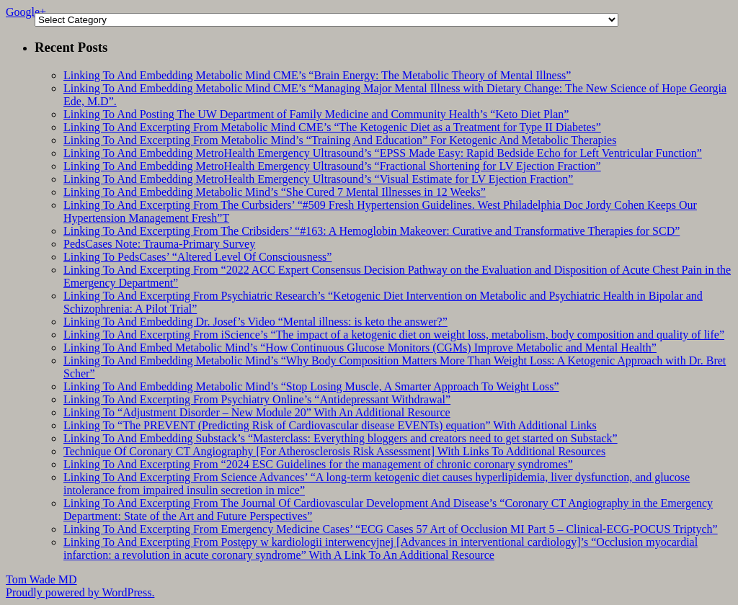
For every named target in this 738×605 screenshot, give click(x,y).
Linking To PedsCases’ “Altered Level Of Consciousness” (197, 257)
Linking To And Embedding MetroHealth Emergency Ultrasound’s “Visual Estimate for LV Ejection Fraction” (318, 179)
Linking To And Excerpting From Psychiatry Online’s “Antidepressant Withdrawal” (256, 399)
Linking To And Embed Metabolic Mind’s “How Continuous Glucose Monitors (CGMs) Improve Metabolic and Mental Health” (360, 347)
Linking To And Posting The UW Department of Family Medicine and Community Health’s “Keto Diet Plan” (316, 114)
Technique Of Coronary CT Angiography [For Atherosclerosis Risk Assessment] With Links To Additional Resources (334, 451)
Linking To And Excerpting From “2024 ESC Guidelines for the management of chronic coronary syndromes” (318, 464)
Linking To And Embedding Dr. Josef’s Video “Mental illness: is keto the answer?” (255, 321)
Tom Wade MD (41, 579)
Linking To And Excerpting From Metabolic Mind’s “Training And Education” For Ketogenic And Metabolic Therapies (339, 140)
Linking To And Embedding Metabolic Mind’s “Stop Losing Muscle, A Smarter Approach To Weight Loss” (311, 386)
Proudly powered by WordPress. (80, 592)
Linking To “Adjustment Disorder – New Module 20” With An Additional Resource (256, 412)
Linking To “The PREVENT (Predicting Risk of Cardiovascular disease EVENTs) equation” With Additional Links (330, 425)
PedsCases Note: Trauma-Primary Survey (159, 244)
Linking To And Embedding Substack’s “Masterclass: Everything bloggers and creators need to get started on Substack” (340, 438)
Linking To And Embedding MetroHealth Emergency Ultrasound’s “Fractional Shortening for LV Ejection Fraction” (332, 166)
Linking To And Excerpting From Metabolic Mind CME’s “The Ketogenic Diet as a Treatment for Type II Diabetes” (332, 127)
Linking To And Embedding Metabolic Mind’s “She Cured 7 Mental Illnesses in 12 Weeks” (274, 192)
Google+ (26, 12)
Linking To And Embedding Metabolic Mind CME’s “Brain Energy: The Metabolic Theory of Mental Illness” (317, 75)
